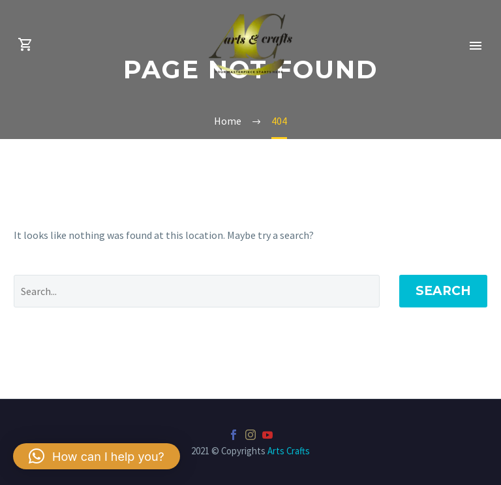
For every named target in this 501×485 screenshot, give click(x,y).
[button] (96, 456)
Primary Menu (475, 46)
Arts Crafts (288, 451)
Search (443, 290)
